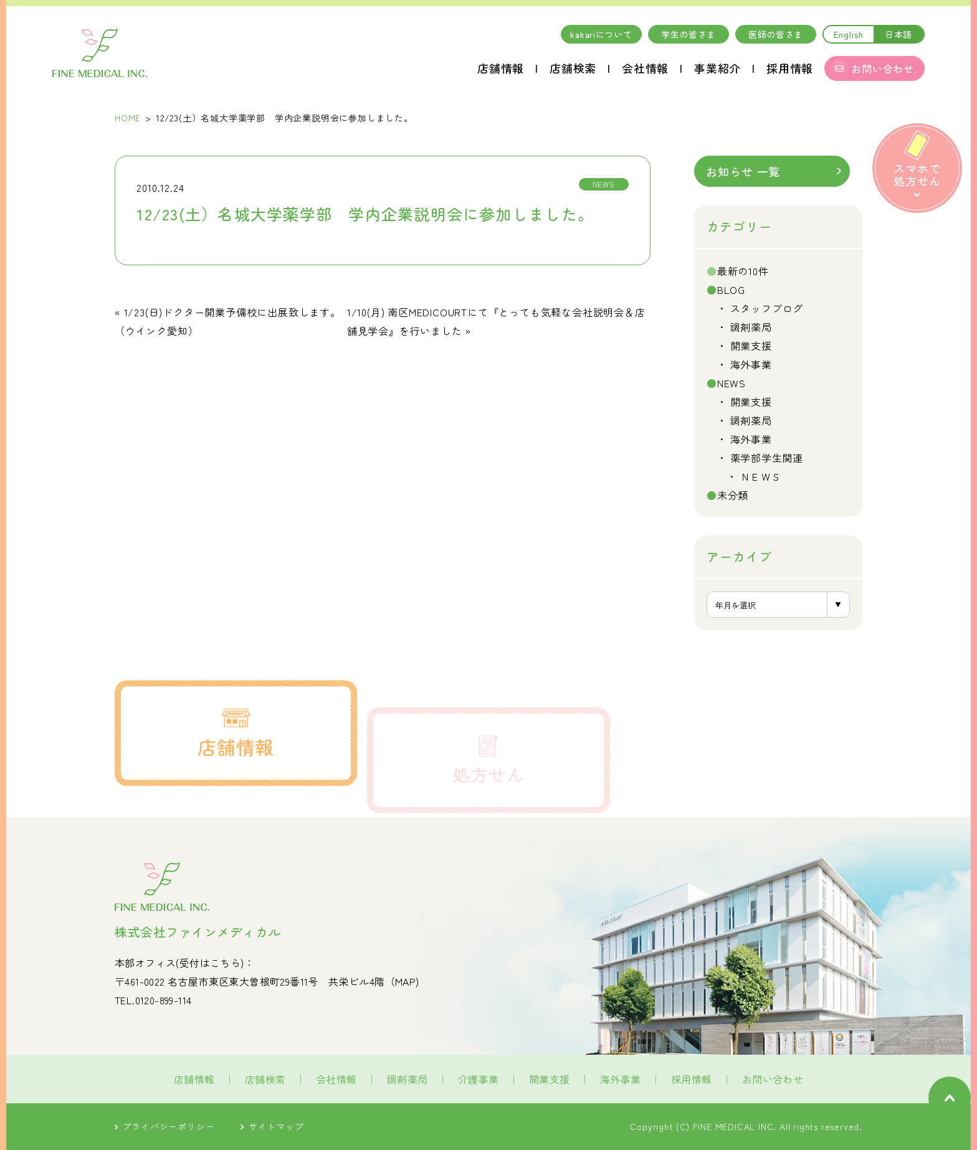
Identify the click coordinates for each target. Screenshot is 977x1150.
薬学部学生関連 (767, 457)
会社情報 (645, 68)
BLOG (731, 289)
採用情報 (789, 68)
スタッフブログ (767, 308)
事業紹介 (717, 68)
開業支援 (751, 345)
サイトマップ (272, 1126)
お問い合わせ (772, 1079)
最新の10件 (743, 270)
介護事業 (478, 1079)
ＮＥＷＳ (761, 476)
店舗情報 (500, 68)
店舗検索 (573, 68)
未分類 (732, 495)
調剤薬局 (751, 326)
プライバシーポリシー (164, 1126)
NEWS (731, 382)
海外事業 (751, 364)
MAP (405, 981)
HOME (128, 117)
